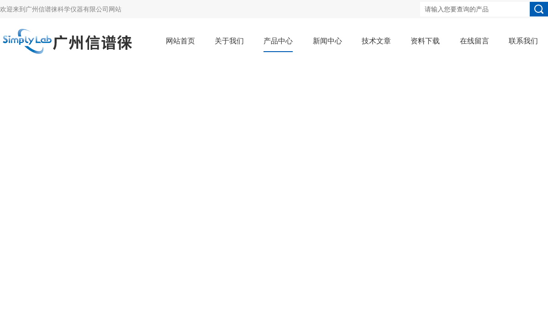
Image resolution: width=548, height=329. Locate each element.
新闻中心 (327, 41)
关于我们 (229, 41)
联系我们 (523, 41)
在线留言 (474, 41)
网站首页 (180, 41)
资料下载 (425, 41)
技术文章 (376, 41)
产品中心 (278, 41)
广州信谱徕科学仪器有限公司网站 (73, 9)
